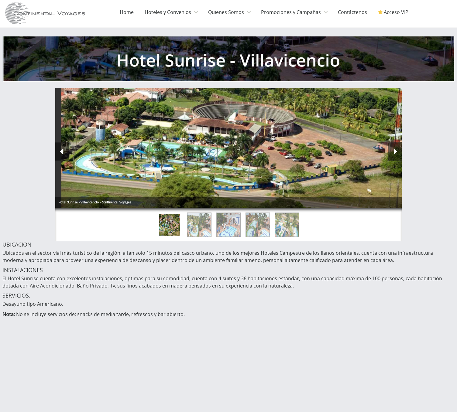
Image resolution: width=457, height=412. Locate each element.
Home (127, 12)
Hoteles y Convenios (168, 12)
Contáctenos (352, 12)
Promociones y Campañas (291, 12)
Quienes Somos (226, 12)
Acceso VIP (393, 12)
